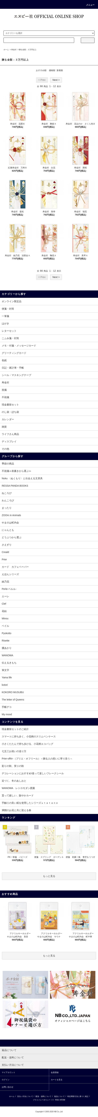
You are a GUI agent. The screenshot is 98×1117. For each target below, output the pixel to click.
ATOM (62, 1100)
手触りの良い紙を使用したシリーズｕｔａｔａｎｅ (30, 802)
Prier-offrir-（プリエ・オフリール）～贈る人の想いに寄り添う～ (37, 758)
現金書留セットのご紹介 (15, 729)
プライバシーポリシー (41, 1100)
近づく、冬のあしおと (14, 780)
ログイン (5, 1080)
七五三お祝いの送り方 (14, 751)
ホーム (6, 50)
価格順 (52, 70)
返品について (59, 1096)
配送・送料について (43, 1096)
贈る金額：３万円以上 (27, 50)
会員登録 (55, 1072)
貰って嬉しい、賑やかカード (18, 795)
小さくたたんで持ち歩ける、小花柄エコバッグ (27, 743)
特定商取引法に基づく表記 (77, 1096)
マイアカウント (8, 1072)
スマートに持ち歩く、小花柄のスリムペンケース (29, 736)
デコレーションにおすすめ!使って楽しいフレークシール (33, 773)
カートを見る (56, 1080)
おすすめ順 (41, 70)
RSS (57, 1100)
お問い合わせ (7, 1087)
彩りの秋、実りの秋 (13, 766)
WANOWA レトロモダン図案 (18, 788)
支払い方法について (25, 1096)
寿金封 (13, 50)
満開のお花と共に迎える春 (16, 810)
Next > (56, 79)
